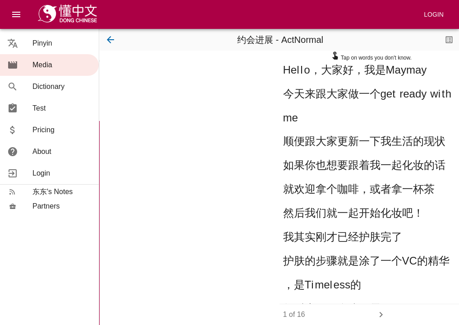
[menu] (16, 14)
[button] (49, 43)
